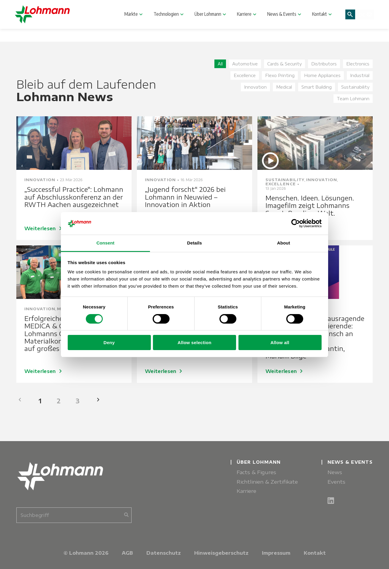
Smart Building (316, 87)
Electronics (357, 63)
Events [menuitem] (336, 482)
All (220, 63)
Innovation (255, 87)
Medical (284, 87)
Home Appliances (322, 75)
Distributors (324, 63)
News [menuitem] (335, 472)
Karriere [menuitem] (246, 491)
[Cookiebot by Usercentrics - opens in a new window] (296, 223)
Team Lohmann (353, 98)
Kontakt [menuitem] (315, 553)
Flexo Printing (280, 75)
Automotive (245, 63)
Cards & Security (284, 63)
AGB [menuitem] (127, 553)
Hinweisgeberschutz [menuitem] (221, 553)
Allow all (280, 342)
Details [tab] (194, 242)
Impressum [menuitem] (276, 553)
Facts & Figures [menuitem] (256, 472)
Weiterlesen (44, 371)
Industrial (359, 75)
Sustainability (355, 87)
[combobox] (74, 515)
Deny (109, 342)
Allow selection (194, 342)
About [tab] (283, 242)
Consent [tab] (106, 242)
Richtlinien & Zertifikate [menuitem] (267, 482)
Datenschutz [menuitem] (163, 553)
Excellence (245, 75)
